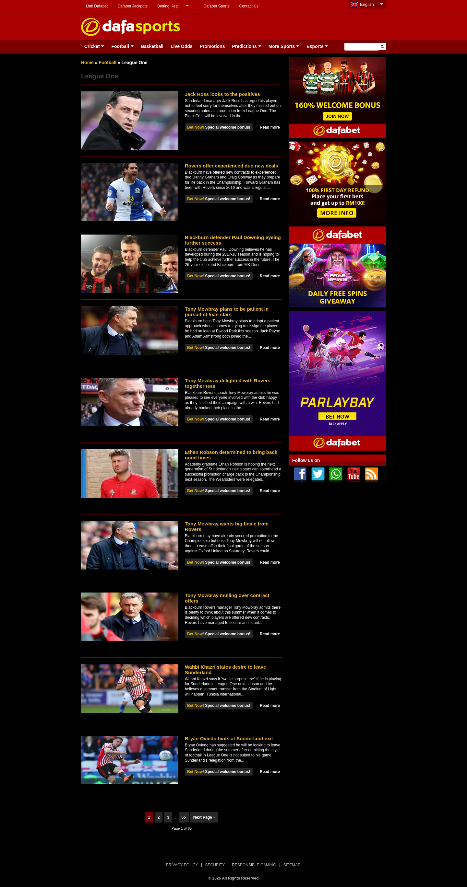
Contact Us (248, 6)
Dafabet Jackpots (132, 6)
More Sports (282, 46)
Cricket (92, 46)
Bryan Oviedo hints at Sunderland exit (229, 738)
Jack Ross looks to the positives (222, 94)
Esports (314, 46)
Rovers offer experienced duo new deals (231, 165)
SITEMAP (291, 865)
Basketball (152, 46)
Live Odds (182, 46)
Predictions (244, 46)
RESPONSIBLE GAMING (254, 865)
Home (87, 62)
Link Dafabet (97, 6)
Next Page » (204, 817)
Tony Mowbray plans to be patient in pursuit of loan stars (227, 311)
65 (184, 817)
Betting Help (167, 6)
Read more (270, 127)
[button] (382, 46)
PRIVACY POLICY (182, 865)
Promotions (212, 46)
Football (120, 46)
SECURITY (215, 865)
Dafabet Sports (216, 6)
